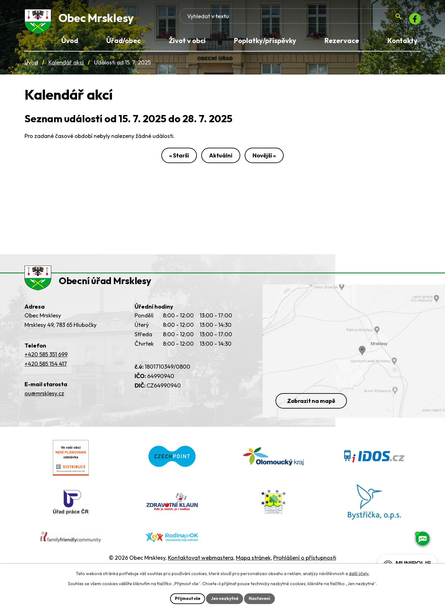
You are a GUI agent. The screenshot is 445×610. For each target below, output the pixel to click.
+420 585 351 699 (46, 365)
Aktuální (220, 159)
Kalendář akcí (66, 65)
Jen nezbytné (225, 598)
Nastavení (262, 598)
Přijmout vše (185, 598)
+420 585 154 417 (46, 374)
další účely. (359, 573)
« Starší (174, 159)
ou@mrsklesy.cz (44, 404)
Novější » (269, 159)
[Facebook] (413, 20)
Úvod (31, 65)
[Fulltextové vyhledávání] (355, 20)
